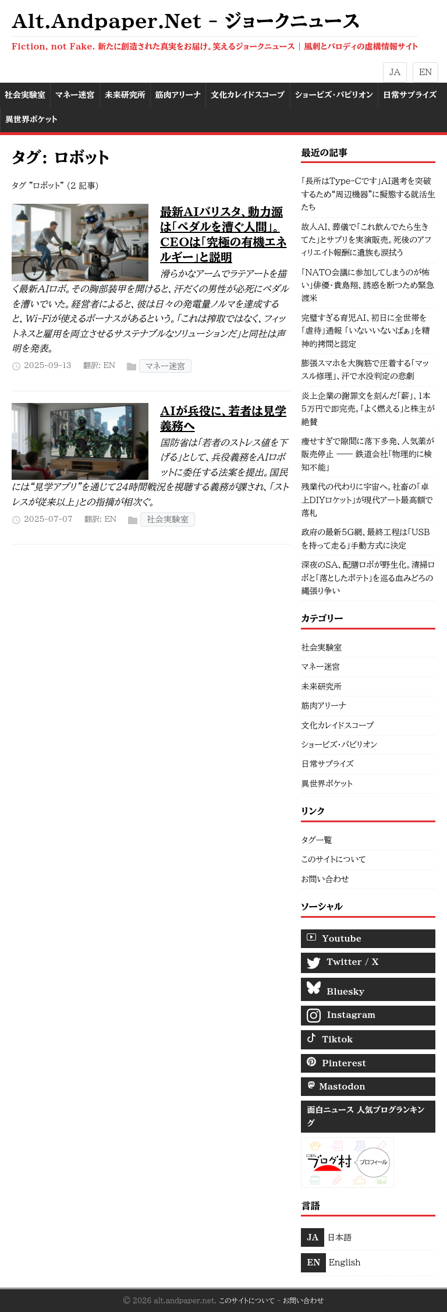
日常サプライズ (327, 764)
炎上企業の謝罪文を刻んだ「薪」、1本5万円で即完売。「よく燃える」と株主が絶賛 (367, 409)
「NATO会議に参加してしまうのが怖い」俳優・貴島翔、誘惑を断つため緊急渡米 (367, 285)
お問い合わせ (325, 879)
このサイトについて (333, 859)
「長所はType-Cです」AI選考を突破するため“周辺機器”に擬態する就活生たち (368, 194)
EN (425, 72)
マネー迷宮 (166, 366)
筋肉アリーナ (323, 706)
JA (394, 72)
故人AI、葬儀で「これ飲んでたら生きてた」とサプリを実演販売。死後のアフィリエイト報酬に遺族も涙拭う (366, 240)
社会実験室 (168, 519)
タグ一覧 (316, 840)
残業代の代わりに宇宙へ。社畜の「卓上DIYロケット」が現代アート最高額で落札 (367, 500)
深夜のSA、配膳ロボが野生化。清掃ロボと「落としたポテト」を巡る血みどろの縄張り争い (368, 578)
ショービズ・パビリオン (339, 745)
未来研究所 (321, 686)
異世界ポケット (326, 784)
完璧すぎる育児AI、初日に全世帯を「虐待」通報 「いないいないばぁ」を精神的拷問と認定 (365, 331)
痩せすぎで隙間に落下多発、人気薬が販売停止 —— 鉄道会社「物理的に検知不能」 (367, 454)
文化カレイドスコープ (337, 726)
